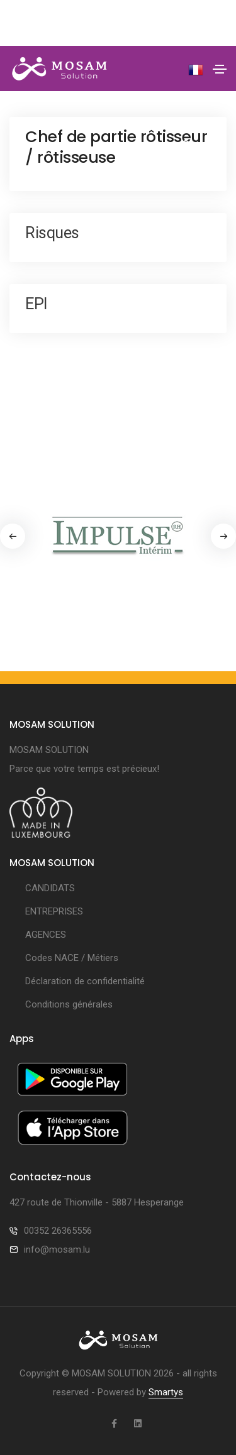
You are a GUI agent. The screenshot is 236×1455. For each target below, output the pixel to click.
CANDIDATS (50, 888)
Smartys (166, 1392)
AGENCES (45, 934)
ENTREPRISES (54, 911)
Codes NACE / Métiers (71, 958)
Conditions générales (69, 1004)
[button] (223, 536)
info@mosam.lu (57, 1249)
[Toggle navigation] (220, 69)
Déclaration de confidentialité (85, 981)
